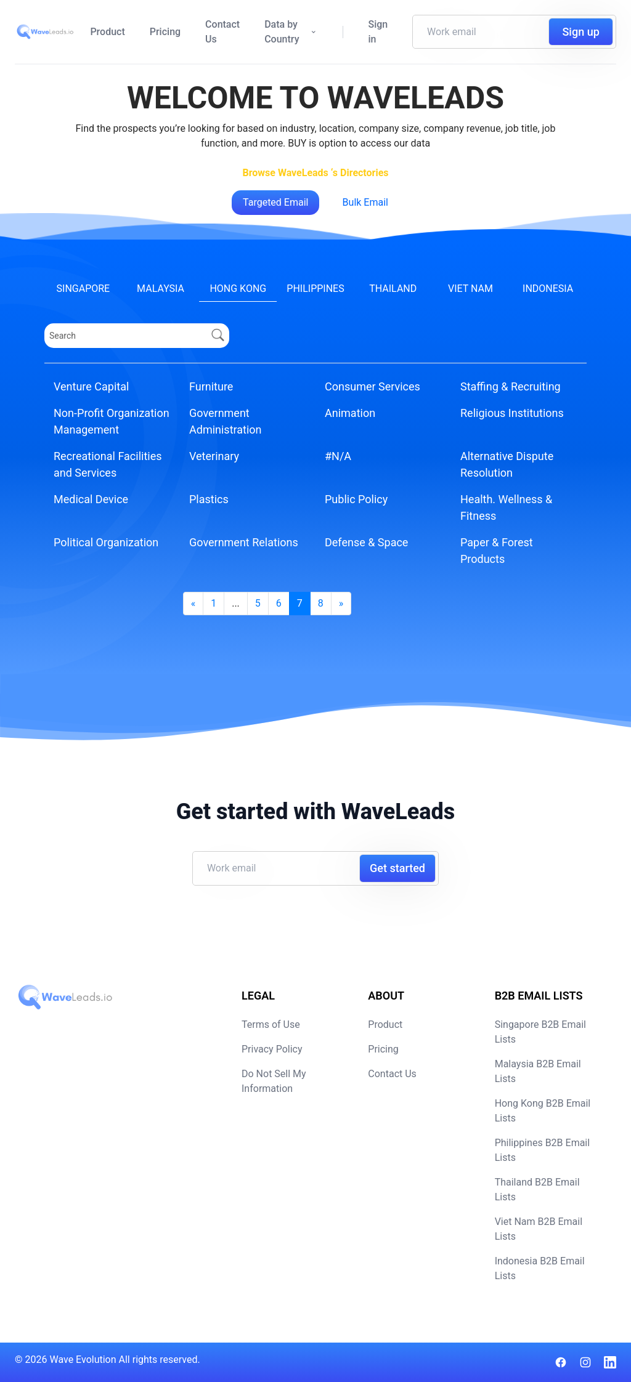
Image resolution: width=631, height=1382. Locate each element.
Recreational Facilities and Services (108, 464)
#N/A (338, 456)
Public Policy (356, 499)
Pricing (165, 32)
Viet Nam (470, 288)
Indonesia (548, 288)
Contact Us (222, 31)
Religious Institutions (512, 412)
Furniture (211, 386)
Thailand (393, 288)
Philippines (315, 288)
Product (107, 32)
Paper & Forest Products (496, 550)
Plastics (209, 499)
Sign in (378, 31)
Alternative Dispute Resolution (506, 464)
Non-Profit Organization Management (111, 421)
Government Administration (225, 421)
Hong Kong (238, 288)
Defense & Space (366, 542)
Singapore (83, 288)
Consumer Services (372, 386)
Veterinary (214, 456)
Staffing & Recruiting (510, 386)
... (236, 603)
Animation (350, 412)
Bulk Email (365, 202)
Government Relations (243, 542)
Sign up (580, 31)
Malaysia (160, 288)
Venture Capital (91, 386)
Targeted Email (275, 202)
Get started (397, 868)
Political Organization (106, 542)
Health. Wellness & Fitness (506, 507)
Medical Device (91, 499)
